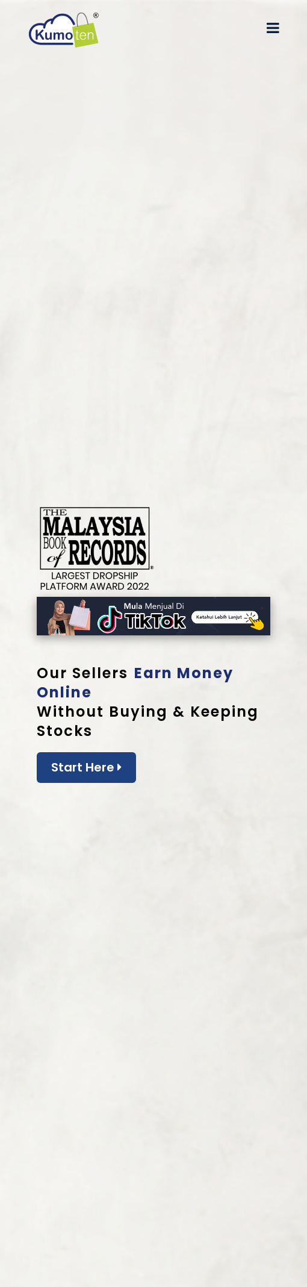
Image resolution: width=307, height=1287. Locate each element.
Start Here (86, 767)
